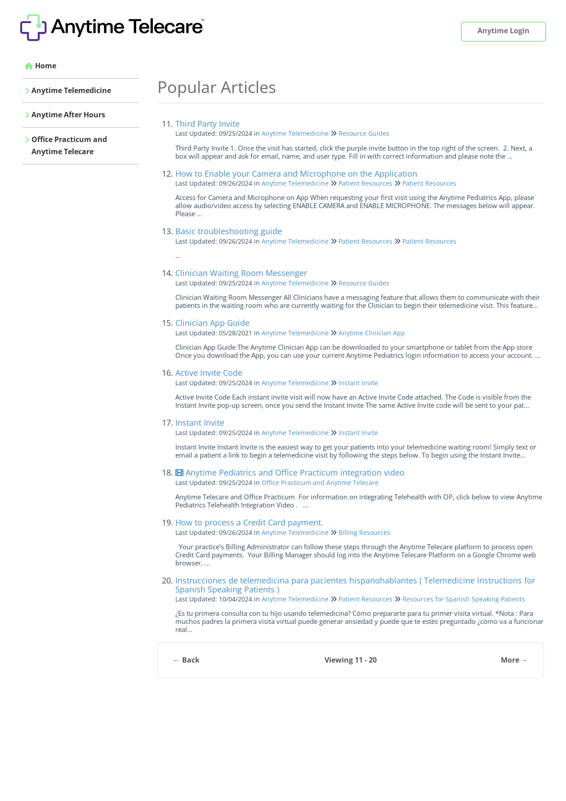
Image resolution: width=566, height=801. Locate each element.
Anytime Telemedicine (71, 90)
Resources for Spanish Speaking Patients (463, 599)
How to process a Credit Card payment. (249, 522)
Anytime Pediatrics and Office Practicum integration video (290, 472)
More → (514, 660)
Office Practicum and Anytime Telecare (69, 145)
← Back (186, 660)
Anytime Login (503, 31)
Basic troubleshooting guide (228, 231)
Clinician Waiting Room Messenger (241, 272)
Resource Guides (364, 133)
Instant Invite (358, 382)
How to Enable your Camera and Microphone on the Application (296, 173)
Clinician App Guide (212, 322)
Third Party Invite (207, 123)
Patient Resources (365, 183)
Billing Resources (364, 532)
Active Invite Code (208, 372)
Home (45, 66)
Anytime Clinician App (372, 333)
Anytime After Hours (68, 115)
